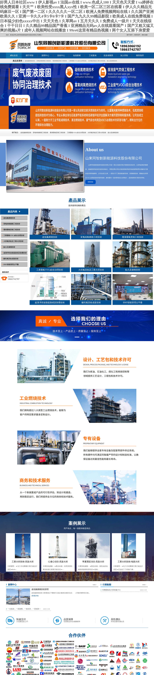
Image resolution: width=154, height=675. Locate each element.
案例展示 (77, 523)
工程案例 (92, 55)
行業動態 (107, 584)
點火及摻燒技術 (112, 61)
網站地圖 (144, 35)
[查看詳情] (35, 596)
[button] (151, 96)
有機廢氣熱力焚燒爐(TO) (111, 590)
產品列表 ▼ (14, 211)
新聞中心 (45, 55)
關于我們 (129, 35)
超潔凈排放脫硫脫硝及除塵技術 (15, 253)
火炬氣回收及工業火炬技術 (96, 61)
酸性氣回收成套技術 (10, 259)
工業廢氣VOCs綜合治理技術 (77, 61)
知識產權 (77, 55)
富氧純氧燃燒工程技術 (44, 61)
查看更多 (90, 182)
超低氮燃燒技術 (30, 61)
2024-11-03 (143, 590)
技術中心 (61, 55)
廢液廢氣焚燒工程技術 (60, 61)
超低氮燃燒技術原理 (40, 589)
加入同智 (124, 55)
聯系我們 (137, 35)
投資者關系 (108, 55)
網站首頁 (14, 55)
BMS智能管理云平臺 (11, 264)
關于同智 (29, 55)
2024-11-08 (46, 609)
